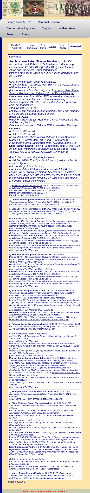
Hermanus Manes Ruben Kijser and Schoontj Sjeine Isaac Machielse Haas (43, 318)
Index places (62, 46)
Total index (43, 46)
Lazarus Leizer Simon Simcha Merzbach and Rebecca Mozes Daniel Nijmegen (44, 92)
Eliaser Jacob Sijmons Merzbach (27, 185)
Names (52, 46)
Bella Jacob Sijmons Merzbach (26, 209)
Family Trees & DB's (18, 22)
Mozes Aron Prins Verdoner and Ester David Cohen (43, 241)
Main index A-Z (32, 46)
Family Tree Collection (17, 46)
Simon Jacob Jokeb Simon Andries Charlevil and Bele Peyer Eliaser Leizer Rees (42, 467)
